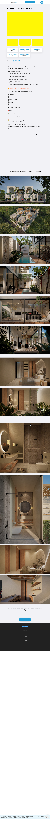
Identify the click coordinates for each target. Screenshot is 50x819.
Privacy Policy (25, 817)
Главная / (8, 6)
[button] (30, 2)
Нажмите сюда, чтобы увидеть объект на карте (19, 88)
